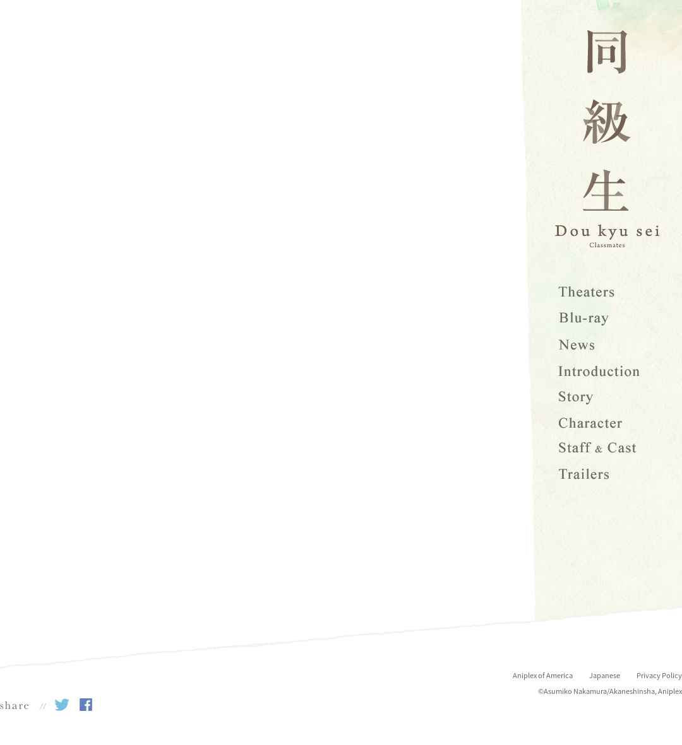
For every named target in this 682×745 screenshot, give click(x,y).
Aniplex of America (543, 675)
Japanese (604, 675)
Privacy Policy (659, 675)
